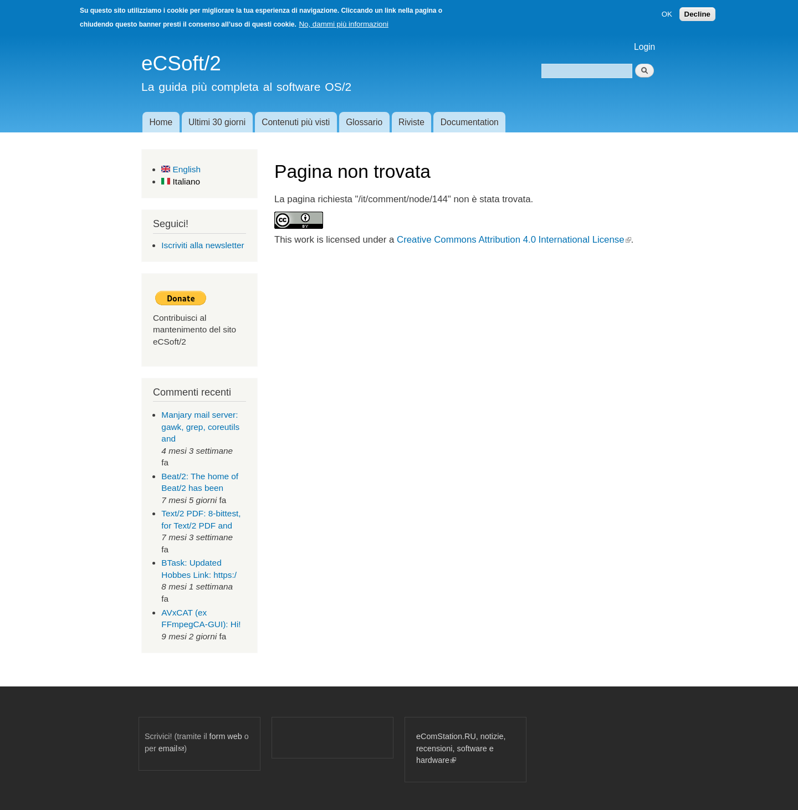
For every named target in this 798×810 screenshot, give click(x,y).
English (181, 169)
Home (160, 122)
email (171, 748)
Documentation (470, 122)
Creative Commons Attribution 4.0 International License (514, 239)
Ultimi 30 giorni (216, 122)
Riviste (411, 122)
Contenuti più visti (296, 122)
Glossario (364, 122)
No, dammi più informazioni (343, 24)
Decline (697, 14)
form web (225, 736)
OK (667, 14)
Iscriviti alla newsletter (202, 245)
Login (644, 47)
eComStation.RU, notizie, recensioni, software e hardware (460, 748)
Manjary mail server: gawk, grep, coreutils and (200, 426)
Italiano (180, 181)
